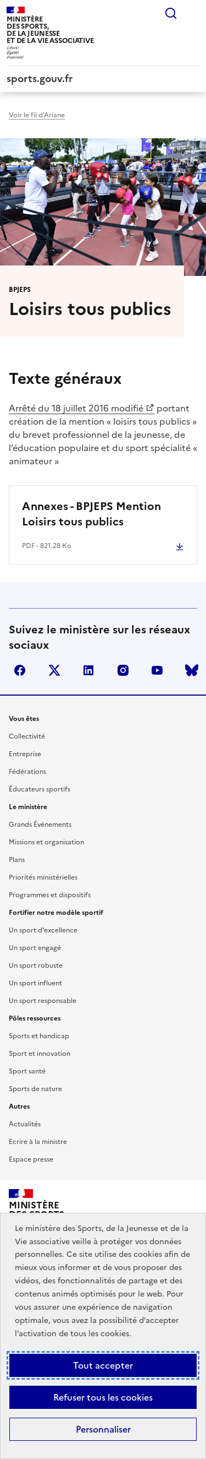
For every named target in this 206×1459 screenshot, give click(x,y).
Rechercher (171, 13)
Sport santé (27, 1071)
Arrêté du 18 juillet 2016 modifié (76, 408)
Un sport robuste (36, 965)
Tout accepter (103, 1365)
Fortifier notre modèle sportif (56, 913)
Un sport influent (35, 983)
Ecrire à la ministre (38, 1142)
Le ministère (28, 807)
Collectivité (27, 736)
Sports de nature (35, 1089)
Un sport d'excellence (43, 930)
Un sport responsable (42, 1001)
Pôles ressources (34, 1018)
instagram (123, 670)
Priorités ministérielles (43, 877)
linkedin (88, 670)
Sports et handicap (39, 1036)
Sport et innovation (39, 1054)
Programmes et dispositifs (50, 895)
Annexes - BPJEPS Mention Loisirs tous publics (91, 514)
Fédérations (27, 772)
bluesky (192, 670)
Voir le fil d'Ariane (37, 115)
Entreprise (25, 754)
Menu (193, 13)
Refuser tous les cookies (103, 1397)
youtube (157, 670)
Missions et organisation (46, 842)
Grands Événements (40, 824)
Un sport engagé (35, 948)
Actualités (25, 1124)
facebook (20, 670)
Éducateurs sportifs (39, 789)
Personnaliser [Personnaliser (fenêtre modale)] (103, 1429)
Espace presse (31, 1159)
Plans (17, 860)
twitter (54, 670)
